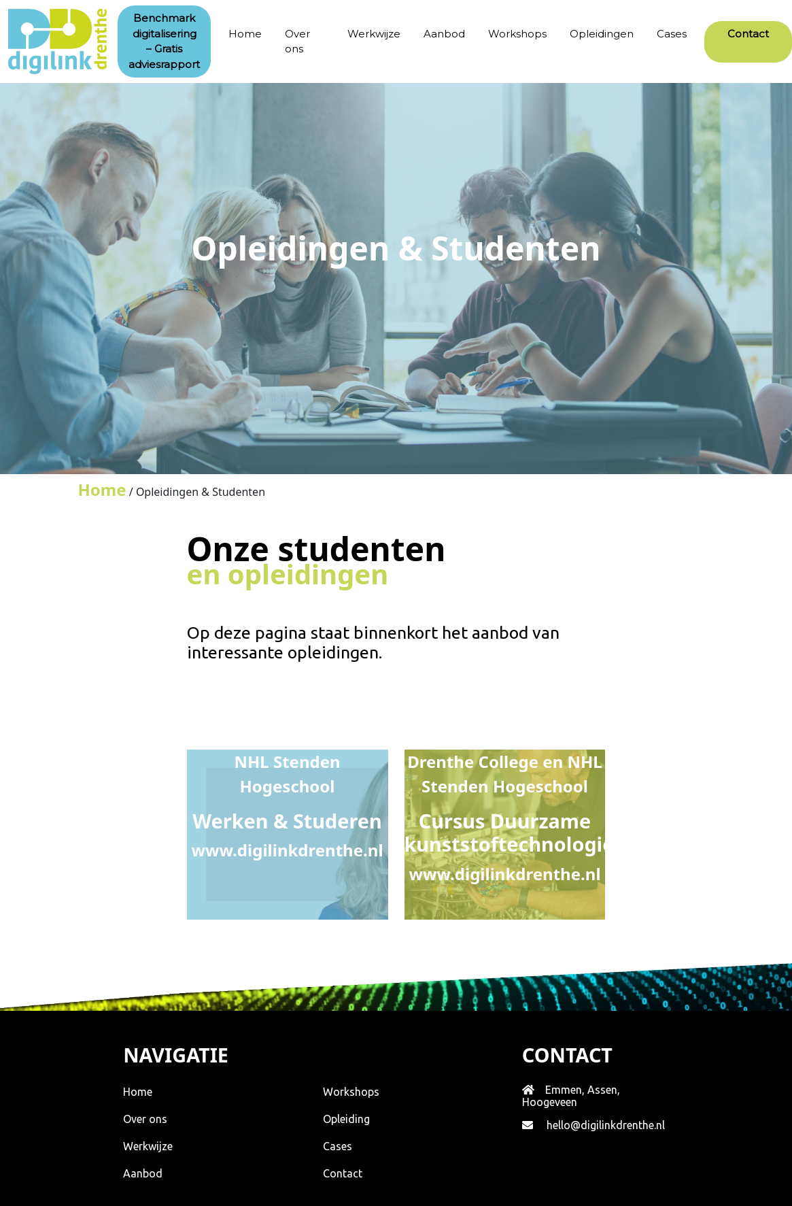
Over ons (297, 41)
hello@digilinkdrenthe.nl (606, 1125)
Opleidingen (602, 33)
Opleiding (346, 1119)
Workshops (517, 33)
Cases (672, 33)
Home (245, 33)
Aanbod (444, 33)
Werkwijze (373, 33)
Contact (342, 1173)
